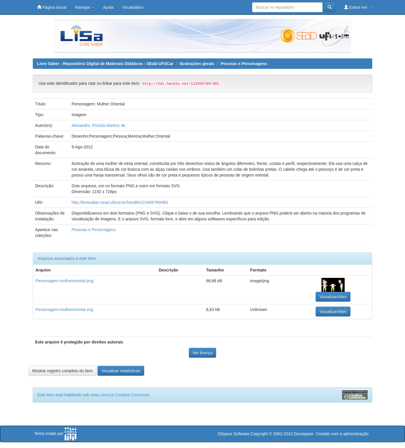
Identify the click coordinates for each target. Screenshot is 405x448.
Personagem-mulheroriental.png (64, 280)
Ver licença (202, 352)
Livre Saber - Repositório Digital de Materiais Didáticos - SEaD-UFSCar (105, 63)
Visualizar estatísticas (120, 370)
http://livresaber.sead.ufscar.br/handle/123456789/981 (120, 202)
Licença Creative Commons (124, 395)
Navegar (84, 7)
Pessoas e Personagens (243, 63)
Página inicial (51, 7)
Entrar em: (358, 7)
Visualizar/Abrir (333, 296)
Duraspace (304, 433)
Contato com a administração (342, 433)
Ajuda (108, 7)
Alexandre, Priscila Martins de (98, 125)
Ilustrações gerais (197, 63)
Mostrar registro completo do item (62, 370)
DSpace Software (233, 433)
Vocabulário (132, 7)
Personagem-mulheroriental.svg (64, 309)
